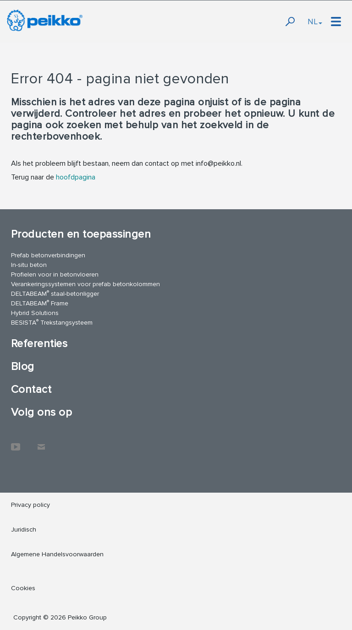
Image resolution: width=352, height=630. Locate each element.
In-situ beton (29, 265)
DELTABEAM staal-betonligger (55, 293)
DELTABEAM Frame (39, 303)
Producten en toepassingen (81, 234)
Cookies (23, 588)
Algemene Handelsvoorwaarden (57, 554)
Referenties (39, 343)
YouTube (15, 442)
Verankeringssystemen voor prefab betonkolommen (85, 284)
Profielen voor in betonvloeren (55, 274)
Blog (22, 366)
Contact (31, 389)
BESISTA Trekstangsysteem (52, 322)
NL (315, 21)
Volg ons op (41, 412)
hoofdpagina (75, 177)
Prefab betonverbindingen (48, 255)
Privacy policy (30, 505)
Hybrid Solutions (35, 313)
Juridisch (23, 529)
